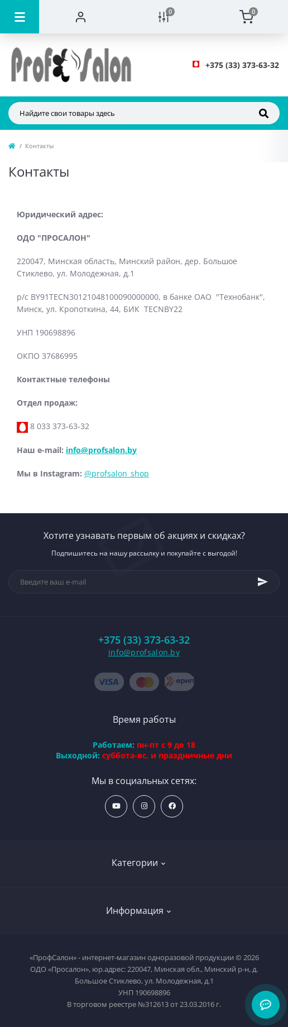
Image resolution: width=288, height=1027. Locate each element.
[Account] (80, 16)
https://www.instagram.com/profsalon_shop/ (144, 806)
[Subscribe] (263, 581)
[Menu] (19, 16)
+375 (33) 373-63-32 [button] (144, 640)
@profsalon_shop (116, 473)
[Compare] (163, 16)
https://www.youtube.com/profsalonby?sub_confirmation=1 (116, 806)
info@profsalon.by (101, 450)
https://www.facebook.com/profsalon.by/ (172, 806)
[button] (242, 65)
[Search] (264, 113)
